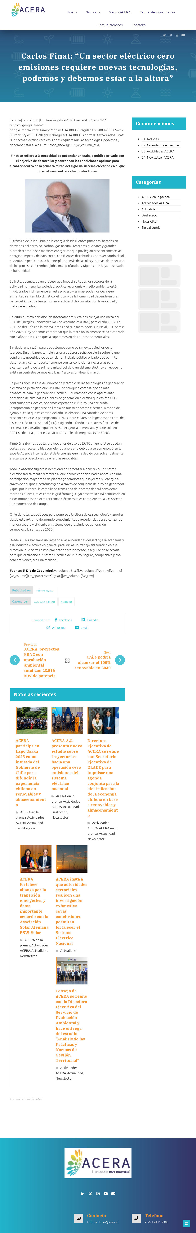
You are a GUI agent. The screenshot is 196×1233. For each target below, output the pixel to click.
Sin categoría (25, 828)
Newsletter (60, 817)
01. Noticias (150, 139)
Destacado (59, 812)
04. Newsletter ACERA (158, 157)
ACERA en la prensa (44, 601)
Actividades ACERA (155, 203)
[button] (165, 35)
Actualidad (66, 601)
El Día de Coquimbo (37, 571)
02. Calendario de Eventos (160, 145)
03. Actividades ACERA (158, 151)
